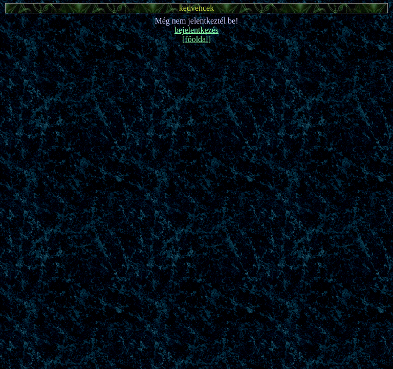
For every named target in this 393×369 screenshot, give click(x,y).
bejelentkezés (196, 30)
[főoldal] (196, 39)
